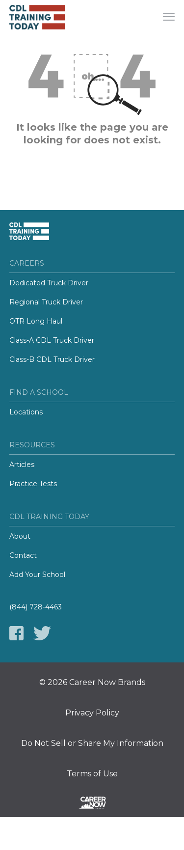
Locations (26, 412)
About (19, 536)
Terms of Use (92, 774)
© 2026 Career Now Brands (92, 682)
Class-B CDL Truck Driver (52, 359)
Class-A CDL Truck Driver (51, 340)
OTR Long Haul (35, 321)
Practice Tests (33, 483)
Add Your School (37, 574)
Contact (23, 555)
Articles (21, 464)
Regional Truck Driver (46, 302)
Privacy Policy (92, 713)
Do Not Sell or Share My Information (92, 743)
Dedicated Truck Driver (48, 282)
